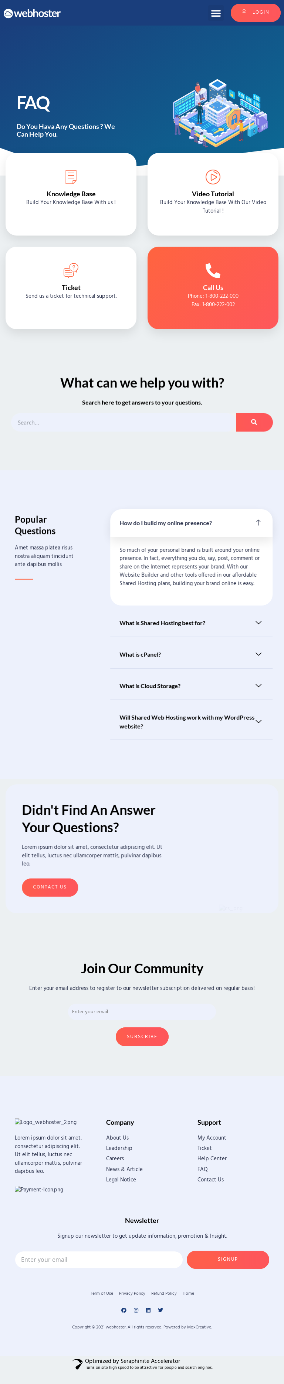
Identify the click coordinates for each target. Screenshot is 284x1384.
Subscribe (142, 1037)
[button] (216, 13)
